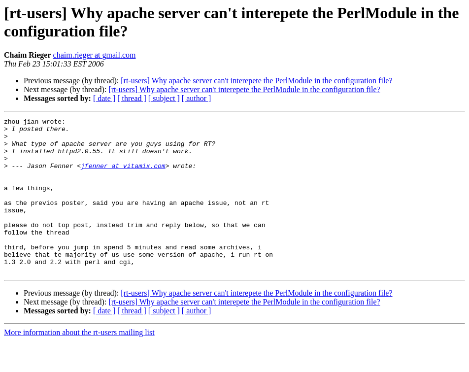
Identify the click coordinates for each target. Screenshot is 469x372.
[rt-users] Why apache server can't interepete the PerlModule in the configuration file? (256, 80)
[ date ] (104, 98)
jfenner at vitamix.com (123, 175)
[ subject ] (164, 98)
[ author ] (196, 98)
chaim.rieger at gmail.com (94, 55)
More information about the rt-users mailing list (79, 363)
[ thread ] (131, 98)
